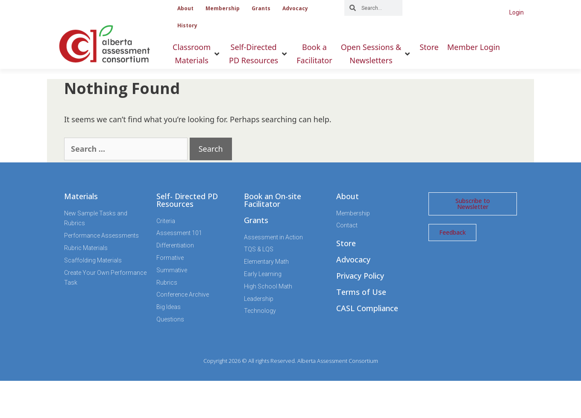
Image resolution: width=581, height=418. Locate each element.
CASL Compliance (367, 308)
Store (346, 243)
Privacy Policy (360, 276)
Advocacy (295, 8)
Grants (261, 8)
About (185, 8)
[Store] (429, 47)
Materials (81, 196)
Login (516, 12)
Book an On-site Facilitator (272, 200)
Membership (222, 8)
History (187, 25)
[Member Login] (474, 47)
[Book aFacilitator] (314, 53)
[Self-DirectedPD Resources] (258, 53)
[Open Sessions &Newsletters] (376, 53)
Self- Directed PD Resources (187, 200)
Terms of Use (361, 292)
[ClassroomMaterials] (196, 53)
